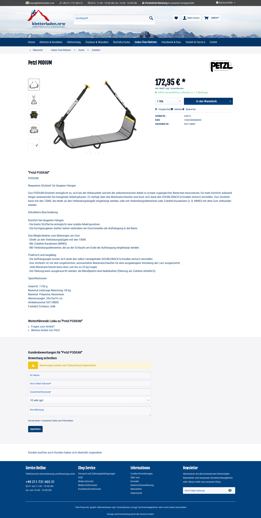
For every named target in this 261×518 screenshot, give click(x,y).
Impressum (136, 492)
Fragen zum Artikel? (41, 326)
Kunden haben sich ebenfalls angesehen (78, 452)
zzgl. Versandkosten (174, 88)
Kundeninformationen (89, 488)
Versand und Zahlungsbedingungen (96, 473)
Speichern (35, 429)
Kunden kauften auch (41, 452)
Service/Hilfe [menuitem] (224, 2)
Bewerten (189, 109)
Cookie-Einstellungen (141, 473)
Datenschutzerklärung (142, 485)
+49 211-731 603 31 (72, 3)
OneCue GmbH (147, 513)
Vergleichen (163, 109)
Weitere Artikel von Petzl (44, 330)
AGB (80, 477)
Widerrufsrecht (86, 481)
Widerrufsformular (87, 485)
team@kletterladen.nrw (42, 3)
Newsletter (136, 488)
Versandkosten (123, 507)
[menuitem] (114, 20)
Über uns (135, 477)
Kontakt (134, 481)
